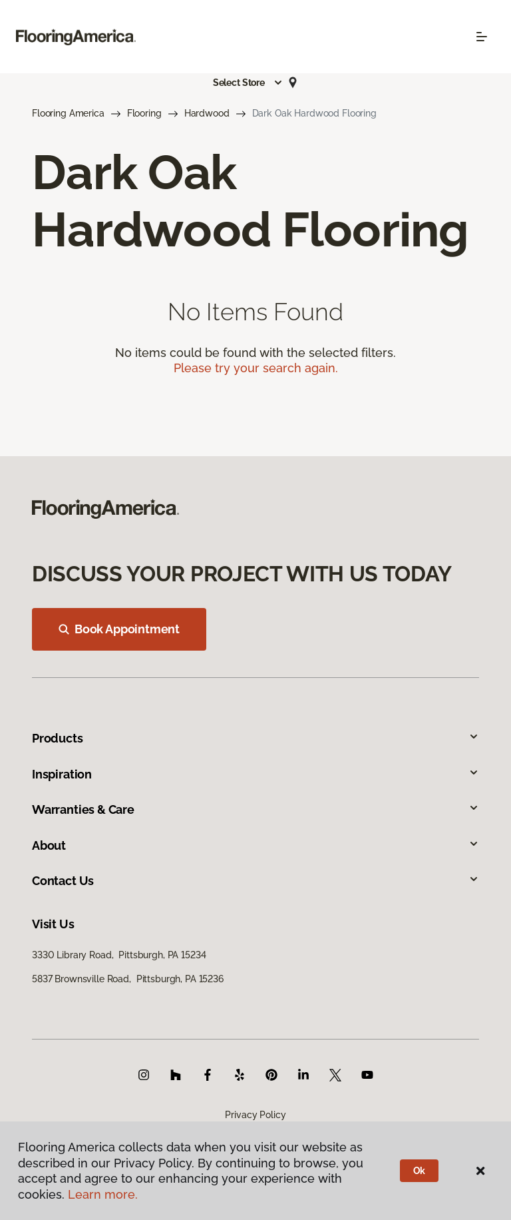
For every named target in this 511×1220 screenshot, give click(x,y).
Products (255, 738)
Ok (419, 1170)
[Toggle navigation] (481, 36)
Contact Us (255, 881)
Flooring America (68, 113)
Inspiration (255, 774)
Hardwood (207, 113)
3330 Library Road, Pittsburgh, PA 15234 (119, 955)
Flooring (144, 113)
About (255, 845)
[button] (248, 83)
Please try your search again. (256, 368)
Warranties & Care (255, 809)
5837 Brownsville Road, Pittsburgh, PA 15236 (128, 979)
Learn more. (103, 1194)
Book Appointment (119, 629)
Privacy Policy (255, 1114)
